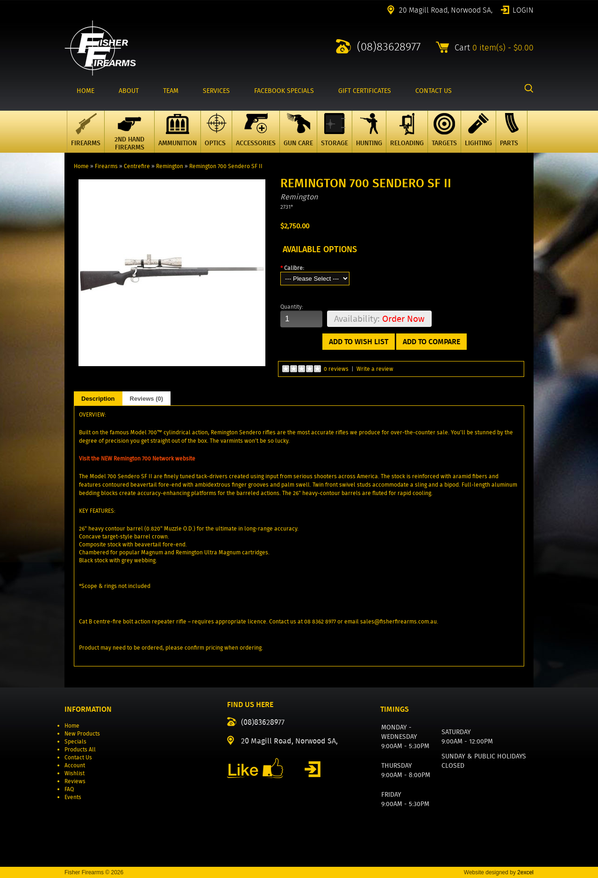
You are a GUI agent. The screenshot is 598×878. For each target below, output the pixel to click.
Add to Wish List (358, 341)
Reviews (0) (147, 398)
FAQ (69, 789)
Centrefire (137, 166)
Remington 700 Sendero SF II (226, 166)
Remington (169, 166)
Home (81, 166)
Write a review (374, 369)
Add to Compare (431, 341)
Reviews (74, 781)
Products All (80, 749)
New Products (82, 733)
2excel (525, 872)
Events (72, 797)
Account (74, 765)
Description (98, 398)
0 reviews (336, 369)
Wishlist (74, 773)
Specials (75, 741)
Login (523, 9)
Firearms (106, 166)
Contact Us (78, 757)
